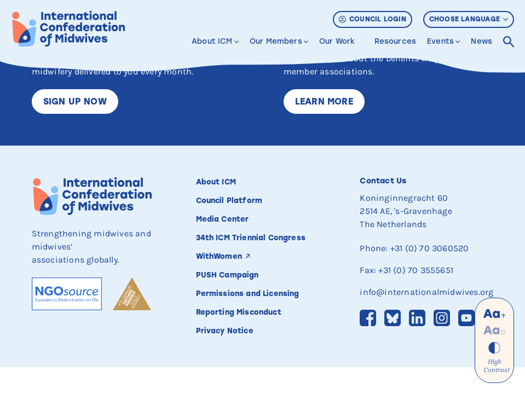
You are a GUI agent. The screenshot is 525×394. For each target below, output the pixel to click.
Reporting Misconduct (240, 312)
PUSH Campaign (227, 274)
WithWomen (220, 256)
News (481, 41)
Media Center (222, 219)
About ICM (212, 41)
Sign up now (75, 101)
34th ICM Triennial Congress (251, 237)
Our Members (276, 41)
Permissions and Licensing (249, 293)
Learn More (324, 101)
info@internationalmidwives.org (426, 292)
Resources (395, 41)
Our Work (337, 41)
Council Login (372, 19)
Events (440, 41)
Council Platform (229, 200)
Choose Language (468, 19)
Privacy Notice (224, 330)
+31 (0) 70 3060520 (429, 248)
